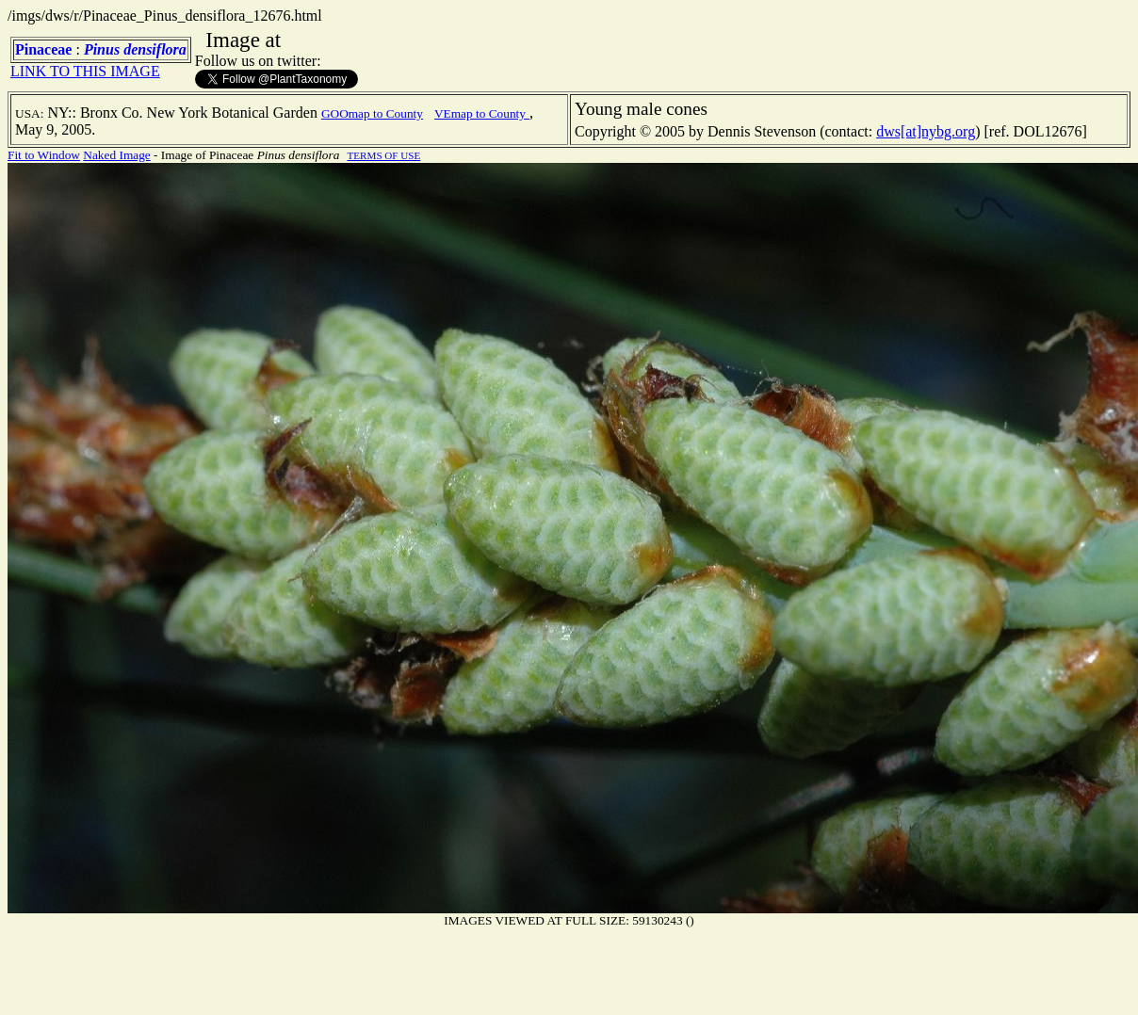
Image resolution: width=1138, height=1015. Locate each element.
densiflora (155, 49)
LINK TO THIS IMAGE (85, 71)
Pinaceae (43, 49)
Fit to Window (44, 155)
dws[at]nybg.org (925, 131)
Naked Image (116, 155)
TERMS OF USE (384, 155)
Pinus (102, 49)
